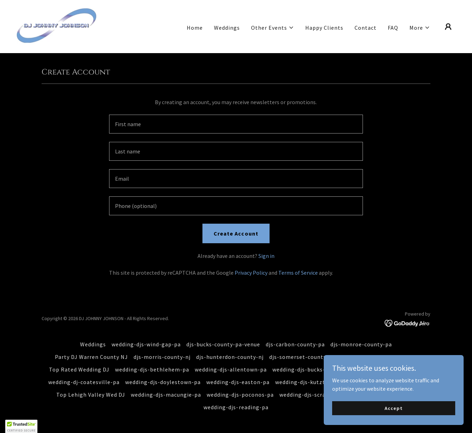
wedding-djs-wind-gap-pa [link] (146, 344)
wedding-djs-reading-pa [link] (235, 407)
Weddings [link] (227, 27)
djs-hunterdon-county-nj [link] (230, 356)
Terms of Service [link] (298, 272)
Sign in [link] (266, 255)
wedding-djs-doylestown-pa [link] (163, 381)
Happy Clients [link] (324, 27)
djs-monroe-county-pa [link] (361, 344)
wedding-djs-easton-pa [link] (237, 381)
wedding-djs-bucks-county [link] (308, 369)
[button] (272, 27)
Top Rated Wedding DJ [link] (79, 369)
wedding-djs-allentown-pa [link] (231, 369)
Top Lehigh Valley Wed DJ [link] (90, 394)
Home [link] (195, 27)
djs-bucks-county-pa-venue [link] (223, 344)
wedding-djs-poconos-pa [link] (240, 394)
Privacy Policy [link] (251, 272)
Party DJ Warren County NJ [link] (91, 356)
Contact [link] (366, 27)
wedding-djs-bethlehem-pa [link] (152, 369)
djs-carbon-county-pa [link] (295, 344)
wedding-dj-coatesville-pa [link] (84, 381)
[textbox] (236, 124)
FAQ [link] (393, 27)
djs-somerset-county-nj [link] (301, 356)
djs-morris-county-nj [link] (162, 356)
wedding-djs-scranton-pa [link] (313, 394)
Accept (393, 408)
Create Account (236, 233)
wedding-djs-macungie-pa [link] (166, 394)
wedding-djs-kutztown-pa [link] (310, 381)
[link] (57, 25)
